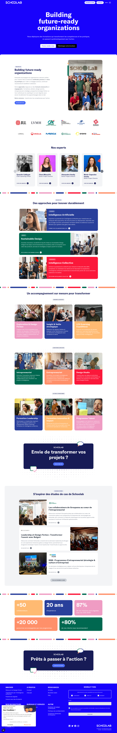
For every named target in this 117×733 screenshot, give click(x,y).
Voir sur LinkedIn (21, 183)
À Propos (31, 687)
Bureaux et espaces (36, 704)
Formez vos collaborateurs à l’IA (58, 228)
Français (9, 726)
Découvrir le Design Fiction (14, 690)
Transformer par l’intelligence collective (14, 693)
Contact (100, 2)
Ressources (53, 687)
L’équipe (29, 692)
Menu (108, 2)
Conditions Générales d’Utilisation (54, 714)
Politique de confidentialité (56, 711)
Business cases (52, 692)
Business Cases (90, 2)
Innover (9, 687)
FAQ (49, 695)
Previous (15, 171)
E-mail (69, 700)
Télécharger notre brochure (66, 46)
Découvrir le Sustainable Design (30, 252)
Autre (50, 704)
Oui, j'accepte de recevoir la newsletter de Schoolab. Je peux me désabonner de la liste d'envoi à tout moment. (90, 709)
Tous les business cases (58, 580)
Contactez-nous (58, 665)
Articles (50, 690)
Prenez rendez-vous (48, 46)
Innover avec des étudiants (14, 699)
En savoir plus (20, 102)
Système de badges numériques (54, 707)
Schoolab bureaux (32, 707)
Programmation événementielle (31, 710)
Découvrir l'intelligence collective (58, 276)
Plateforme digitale (11, 696)
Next (102, 171)
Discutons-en (58, 464)
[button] (3, 730)
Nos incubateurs (13, 704)
